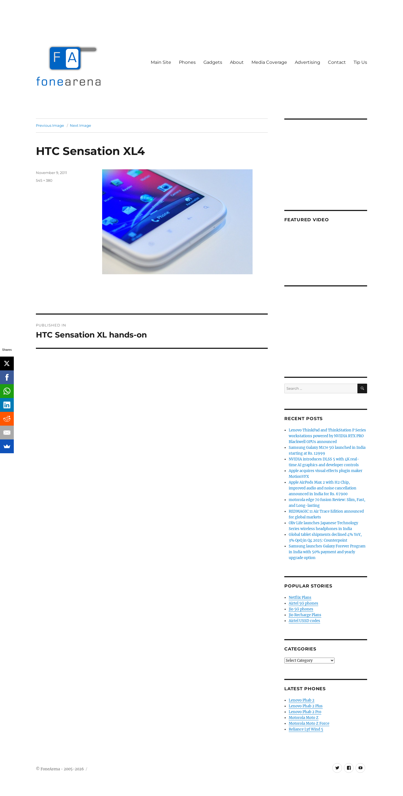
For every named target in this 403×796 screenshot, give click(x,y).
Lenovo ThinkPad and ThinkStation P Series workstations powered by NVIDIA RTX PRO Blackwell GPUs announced (327, 436)
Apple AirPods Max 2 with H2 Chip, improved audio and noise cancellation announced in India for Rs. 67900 (322, 488)
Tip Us (360, 62)
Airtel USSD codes (304, 620)
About (237, 62)
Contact (337, 62)
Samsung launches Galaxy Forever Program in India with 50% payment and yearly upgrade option (327, 552)
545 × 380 (44, 180)
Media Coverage (269, 62)
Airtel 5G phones (303, 603)
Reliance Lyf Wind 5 (306, 729)
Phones (187, 62)
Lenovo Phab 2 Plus (306, 706)
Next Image (80, 125)
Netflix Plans (300, 597)
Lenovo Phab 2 (301, 700)
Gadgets (212, 62)
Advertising (307, 62)
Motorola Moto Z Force (309, 723)
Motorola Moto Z (304, 717)
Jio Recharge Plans (305, 615)
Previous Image (50, 125)
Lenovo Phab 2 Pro (305, 712)
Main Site (161, 62)
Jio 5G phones (301, 609)
